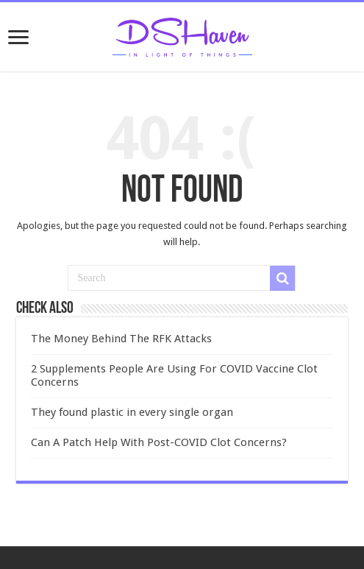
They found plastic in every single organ (132, 412)
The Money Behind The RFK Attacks (121, 338)
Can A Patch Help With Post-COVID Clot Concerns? (159, 442)
